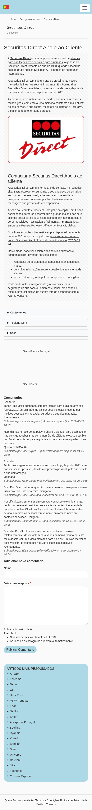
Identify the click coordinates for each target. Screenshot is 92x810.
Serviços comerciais (30, 19)
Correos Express (20, 776)
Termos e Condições (47, 800)
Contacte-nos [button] (18, 312)
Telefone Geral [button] (19, 322)
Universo (15, 754)
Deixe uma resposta (16, 583)
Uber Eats (16, 695)
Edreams (15, 679)
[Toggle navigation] (85, 8)
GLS (13, 689)
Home (13, 19)
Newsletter (28, 800)
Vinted (14, 738)
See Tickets (30, 384)
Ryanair (15, 733)
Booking (15, 727)
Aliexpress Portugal (22, 722)
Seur (13, 749)
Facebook (16, 770)
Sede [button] (13, 332)
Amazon (15, 673)
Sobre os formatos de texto (20, 629)
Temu (13, 684)
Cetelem (15, 760)
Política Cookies (46, 804)
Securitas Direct (52, 19)
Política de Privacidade (73, 800)
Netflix (14, 711)
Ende (13, 706)
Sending (15, 743)
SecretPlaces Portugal (36, 351)
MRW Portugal (19, 700)
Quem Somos (13, 800)
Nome (7, 568)
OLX (13, 765)
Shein (13, 716)
